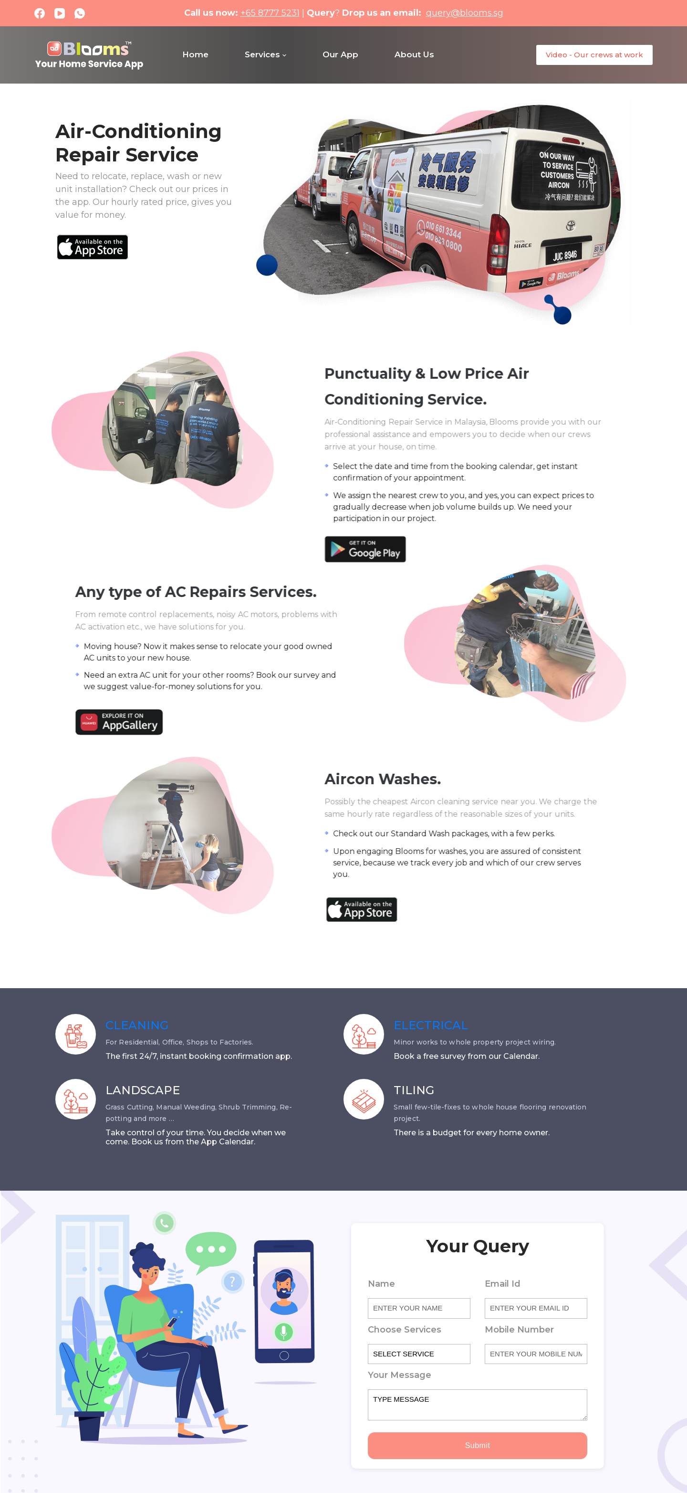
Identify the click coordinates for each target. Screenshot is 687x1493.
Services (265, 54)
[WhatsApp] (79, 13)
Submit (477, 1445)
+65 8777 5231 (270, 13)
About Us (414, 54)
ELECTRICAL (431, 1025)
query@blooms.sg (464, 13)
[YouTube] (59, 13)
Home (195, 54)
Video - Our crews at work (594, 54)
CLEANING (136, 1025)
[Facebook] (39, 13)
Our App (340, 54)
